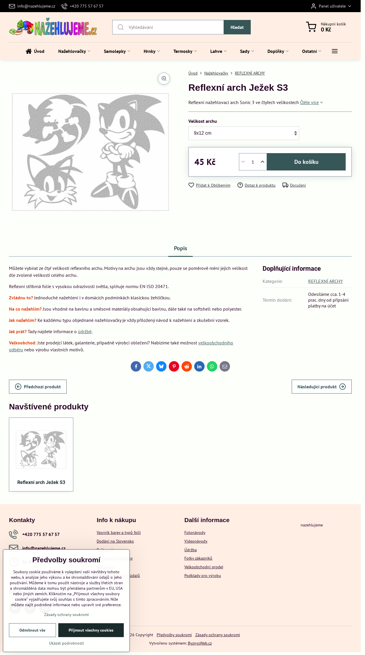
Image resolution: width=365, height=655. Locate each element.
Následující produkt (321, 386)
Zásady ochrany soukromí (217, 634)
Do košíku (306, 162)
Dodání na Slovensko (115, 541)
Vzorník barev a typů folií (119, 532)
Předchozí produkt (38, 386)
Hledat (237, 27)
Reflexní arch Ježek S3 (41, 482)
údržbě (84, 331)
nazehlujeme (312, 525)
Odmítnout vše (32, 630)
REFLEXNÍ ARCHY (325, 281)
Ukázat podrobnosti (66, 643)
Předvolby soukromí (174, 634)
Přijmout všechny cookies (91, 630)
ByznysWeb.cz (200, 643)
